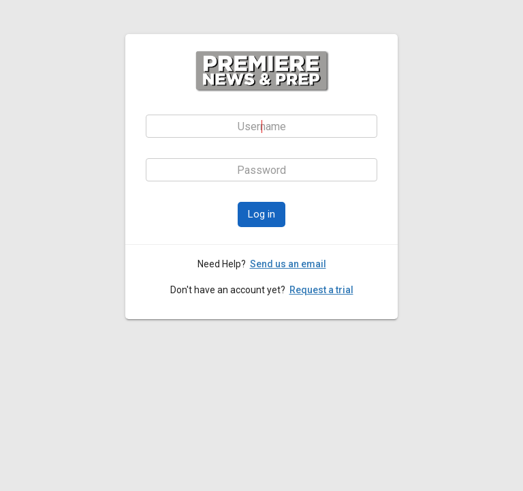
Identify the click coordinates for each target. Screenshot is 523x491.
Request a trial (321, 289)
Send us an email (288, 263)
